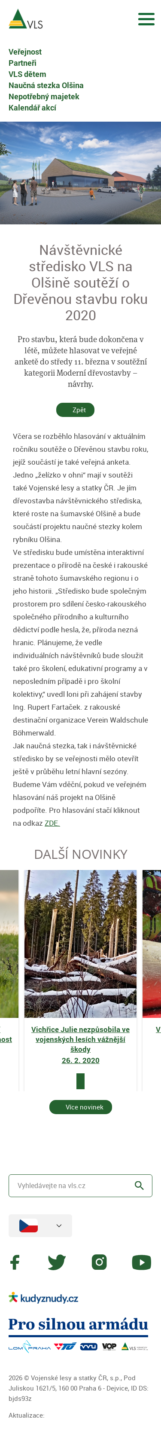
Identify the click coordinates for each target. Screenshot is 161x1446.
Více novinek (84, 1107)
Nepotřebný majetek (44, 96)
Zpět (79, 409)
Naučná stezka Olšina (46, 85)
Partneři (22, 63)
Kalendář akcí (32, 107)
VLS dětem (27, 74)
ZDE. (52, 823)
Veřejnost (25, 51)
